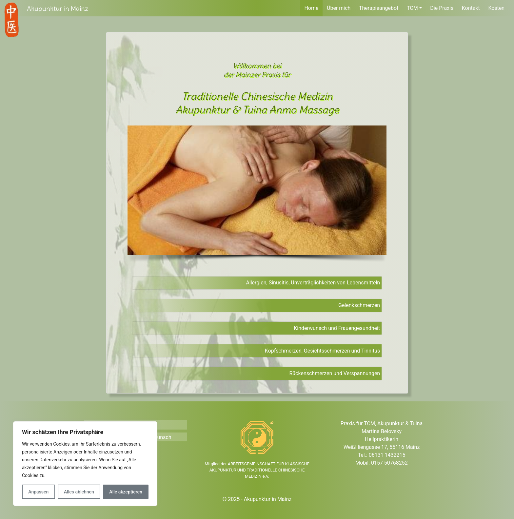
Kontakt (471, 8)
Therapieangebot (378, 8)
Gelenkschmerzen (359, 305)
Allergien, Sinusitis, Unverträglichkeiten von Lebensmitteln (313, 282)
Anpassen (38, 491)
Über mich (338, 8)
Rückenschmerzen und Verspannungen (334, 373)
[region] (257, 195)
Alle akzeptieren (125, 491)
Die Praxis (441, 8)
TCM (412, 8)
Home (311, 8)
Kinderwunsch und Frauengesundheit (337, 328)
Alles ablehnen (79, 491)
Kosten (496, 8)
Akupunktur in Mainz (57, 8)
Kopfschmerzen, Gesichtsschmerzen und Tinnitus (322, 351)
